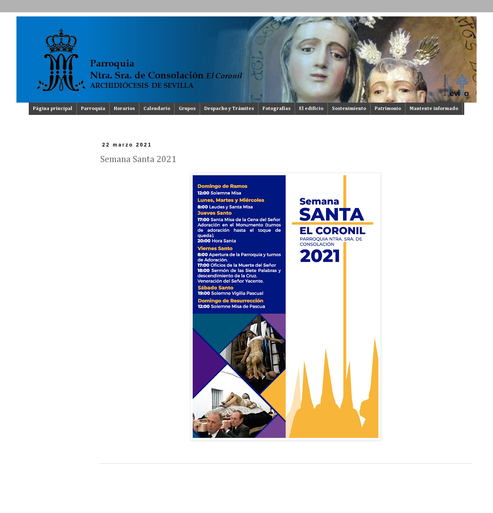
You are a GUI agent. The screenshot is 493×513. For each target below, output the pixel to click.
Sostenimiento (349, 108)
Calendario (156, 108)
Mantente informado (434, 108)
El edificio (311, 108)
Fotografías (276, 108)
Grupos (187, 108)
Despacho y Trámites (229, 108)
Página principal (52, 108)
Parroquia (93, 108)
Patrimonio (388, 108)
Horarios (124, 108)
